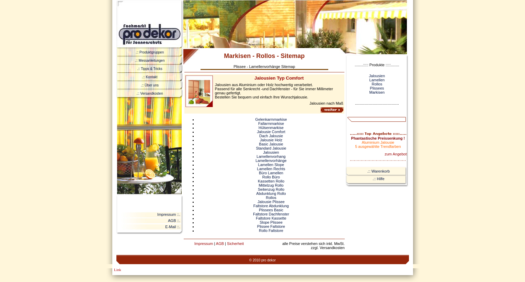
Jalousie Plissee (271, 202)
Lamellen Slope (271, 165)
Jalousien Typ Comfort (279, 78)
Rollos (271, 198)
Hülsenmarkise (271, 128)
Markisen (377, 92)
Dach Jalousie (271, 136)
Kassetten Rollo (271, 181)
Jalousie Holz (271, 140)
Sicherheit (235, 244)
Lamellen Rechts (271, 169)
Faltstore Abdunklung (271, 206)
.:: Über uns (150, 85)
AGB (220, 244)
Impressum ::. (168, 214)
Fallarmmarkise (271, 123)
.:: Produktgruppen (150, 52)
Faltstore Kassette (271, 218)
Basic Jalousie (271, 144)
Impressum (203, 244)
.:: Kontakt (150, 77)
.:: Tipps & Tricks (149, 69)
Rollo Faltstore (271, 230)
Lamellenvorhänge (271, 160)
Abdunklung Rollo (271, 193)
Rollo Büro (271, 177)
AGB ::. (174, 221)
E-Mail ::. (172, 227)
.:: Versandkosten (149, 93)
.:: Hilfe (378, 179)
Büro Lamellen (271, 173)
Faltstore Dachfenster (271, 214)
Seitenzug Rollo (271, 189)
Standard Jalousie (271, 148)
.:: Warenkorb (378, 171)
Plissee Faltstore (271, 226)
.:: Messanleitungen (150, 60)
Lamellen (377, 80)
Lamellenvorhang (270, 156)
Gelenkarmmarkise (271, 119)
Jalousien (271, 152)
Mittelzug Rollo (271, 185)
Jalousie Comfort (271, 132)
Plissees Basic (271, 210)
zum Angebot (396, 154)
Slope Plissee (271, 222)
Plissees (377, 88)
